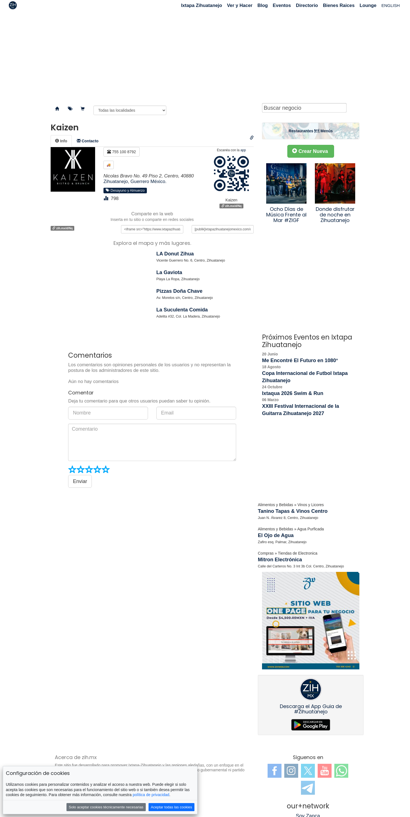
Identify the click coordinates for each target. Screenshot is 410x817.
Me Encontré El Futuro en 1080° (300, 360)
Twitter (308, 771)
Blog (262, 5)
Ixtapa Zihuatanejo (201, 5)
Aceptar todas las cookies (171, 807)
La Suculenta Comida (182, 310)
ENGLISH (390, 5)
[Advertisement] (205, 56)
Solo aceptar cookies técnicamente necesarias (106, 807)
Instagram (291, 771)
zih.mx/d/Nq (231, 206)
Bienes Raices (339, 5)
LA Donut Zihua (175, 254)
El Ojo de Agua (276, 535)
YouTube (325, 771)
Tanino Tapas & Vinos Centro (293, 511)
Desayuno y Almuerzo (125, 190)
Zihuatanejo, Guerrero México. (135, 181)
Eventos (282, 5)
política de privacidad (151, 794)
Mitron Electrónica (280, 559)
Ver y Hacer (239, 5)
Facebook (274, 771)
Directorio (307, 5)
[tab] (61, 141)
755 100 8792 (121, 152)
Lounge (368, 5)
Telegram (308, 788)
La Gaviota (169, 272)
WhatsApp (341, 771)
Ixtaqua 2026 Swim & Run (292, 393)
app (243, 150)
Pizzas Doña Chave (179, 291)
